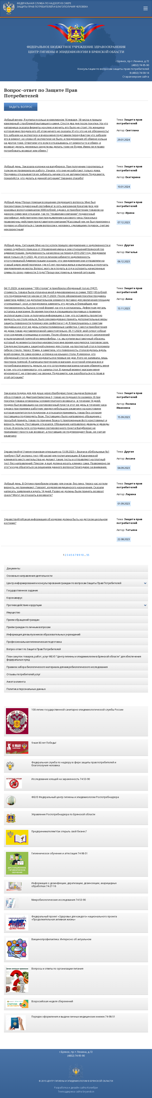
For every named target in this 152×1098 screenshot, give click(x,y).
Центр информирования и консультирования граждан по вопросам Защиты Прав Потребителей (77, 583)
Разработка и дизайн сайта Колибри (76, 1087)
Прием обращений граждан (23, 619)
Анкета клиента (16, 681)
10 (82, 555)
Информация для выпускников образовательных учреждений (43, 634)
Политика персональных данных (26, 689)
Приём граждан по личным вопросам (28, 627)
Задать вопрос (20, 107)
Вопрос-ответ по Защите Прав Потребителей (34, 649)
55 (87, 555)
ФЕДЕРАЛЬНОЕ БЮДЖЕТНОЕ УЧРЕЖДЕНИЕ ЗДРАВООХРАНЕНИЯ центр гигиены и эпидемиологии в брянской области (76, 49)
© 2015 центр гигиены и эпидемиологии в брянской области (76, 1080)
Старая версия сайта (136, 76)
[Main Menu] (145, 8)
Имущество (13, 612)
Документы (13, 568)
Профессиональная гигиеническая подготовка (34, 641)
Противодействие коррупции (77, 605)
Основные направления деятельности (29, 575)
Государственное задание (22, 590)
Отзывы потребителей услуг (23, 674)
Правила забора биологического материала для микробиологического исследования (57, 667)
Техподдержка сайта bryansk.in (76, 1091)
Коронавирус (14, 597)
